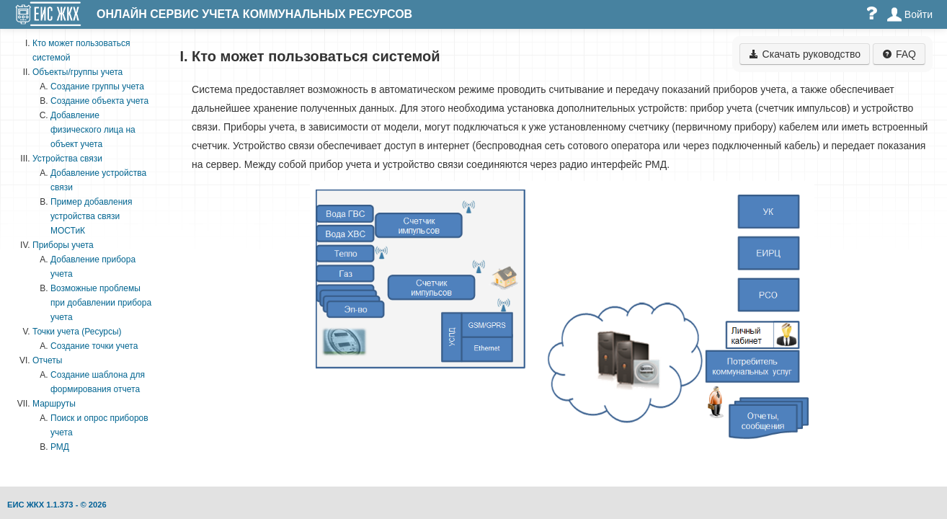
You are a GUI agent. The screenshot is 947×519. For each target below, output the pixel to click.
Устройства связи (67, 159)
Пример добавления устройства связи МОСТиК (91, 216)
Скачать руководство (805, 54)
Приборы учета (63, 245)
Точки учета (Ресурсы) (77, 332)
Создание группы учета (97, 86)
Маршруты (54, 404)
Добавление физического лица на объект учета (92, 129)
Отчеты (47, 360)
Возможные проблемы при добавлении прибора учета (100, 302)
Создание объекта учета (99, 101)
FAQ (899, 54)
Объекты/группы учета (77, 72)
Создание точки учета (94, 346)
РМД (59, 447)
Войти (910, 14)
